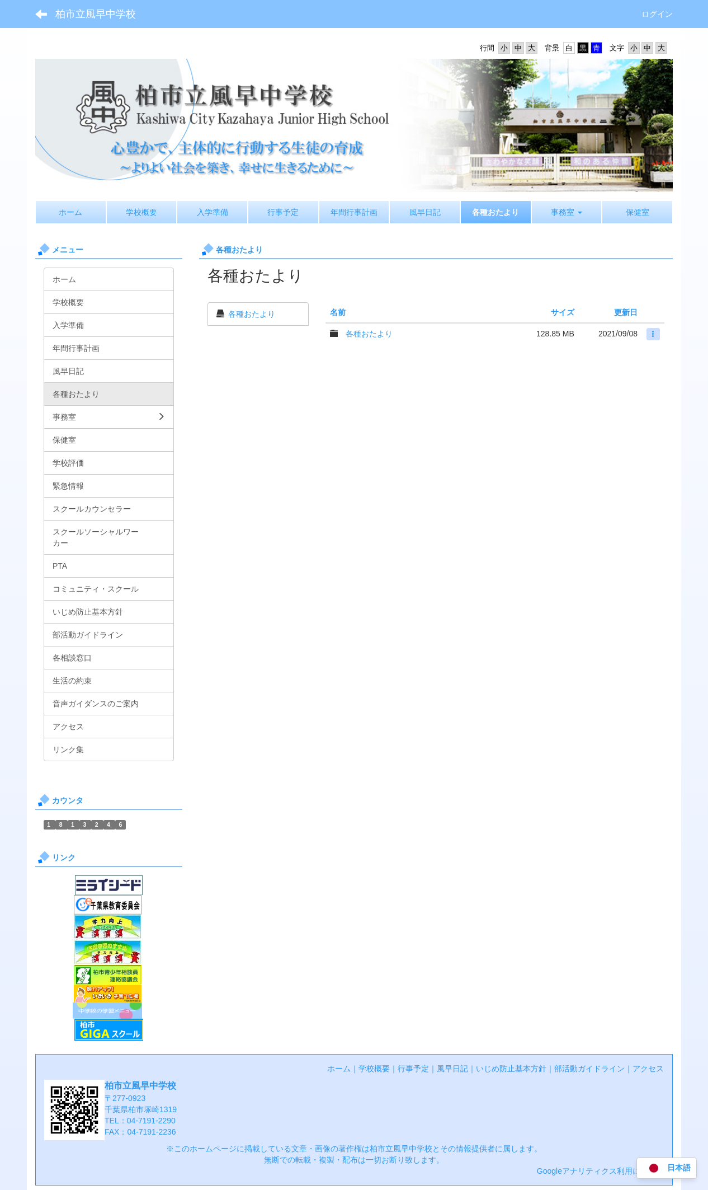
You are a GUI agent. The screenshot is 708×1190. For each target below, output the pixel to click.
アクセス (648, 1068)
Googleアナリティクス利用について (600, 1170)
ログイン (657, 14)
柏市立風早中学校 (95, 14)
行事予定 (413, 1068)
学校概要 (374, 1068)
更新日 (626, 312)
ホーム (339, 1068)
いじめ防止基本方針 (511, 1068)
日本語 (667, 1168)
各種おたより (251, 314)
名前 (338, 312)
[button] (567, 212)
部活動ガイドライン (589, 1068)
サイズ (562, 312)
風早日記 (452, 1068)
